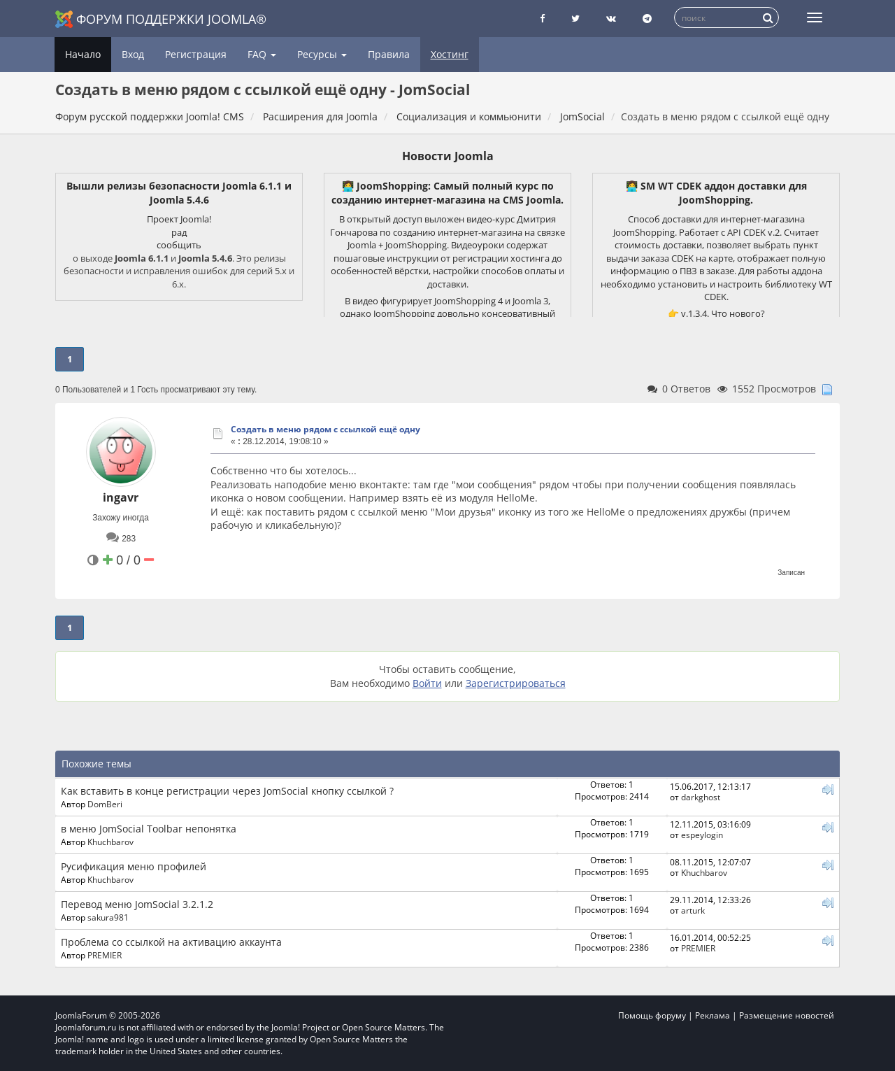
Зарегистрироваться (516, 683)
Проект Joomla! (179, 219)
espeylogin (702, 834)
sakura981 (108, 917)
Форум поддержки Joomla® (160, 19)
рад (179, 232)
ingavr (120, 497)
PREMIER (104, 954)
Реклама (712, 1015)
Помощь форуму (652, 1015)
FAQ (262, 54)
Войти (427, 683)
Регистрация (196, 54)
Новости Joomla (448, 156)
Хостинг (449, 54)
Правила (389, 54)
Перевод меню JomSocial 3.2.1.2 (137, 904)
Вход (133, 54)
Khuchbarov (110, 841)
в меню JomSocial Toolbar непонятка (148, 828)
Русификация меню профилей (133, 866)
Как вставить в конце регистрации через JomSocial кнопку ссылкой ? (227, 790)
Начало (83, 54)
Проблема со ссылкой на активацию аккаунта (171, 942)
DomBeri (104, 803)
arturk (693, 910)
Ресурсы (322, 54)
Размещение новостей (786, 1015)
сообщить (179, 245)
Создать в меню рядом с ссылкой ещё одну (325, 429)
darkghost (700, 796)
